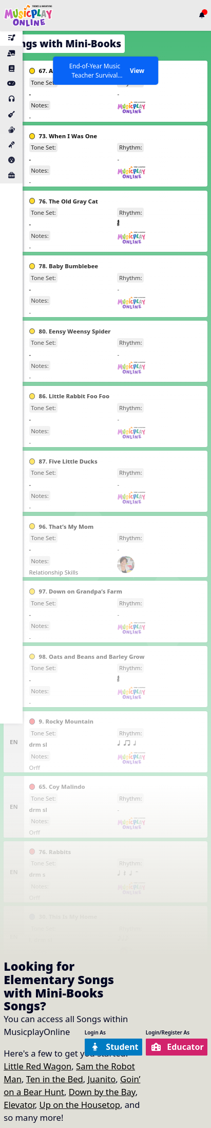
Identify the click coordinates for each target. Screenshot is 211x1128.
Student (111, 1046)
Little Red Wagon (37, 1066)
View (137, 70)
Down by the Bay (102, 1092)
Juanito (102, 1079)
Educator (176, 1046)
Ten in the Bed (54, 1079)
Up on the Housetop (80, 1105)
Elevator (19, 1105)
